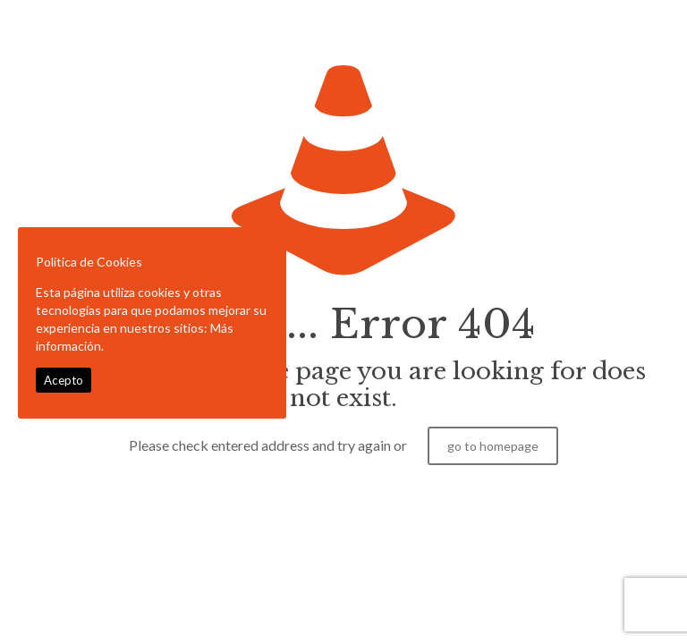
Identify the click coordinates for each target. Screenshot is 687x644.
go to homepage (493, 445)
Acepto (63, 380)
